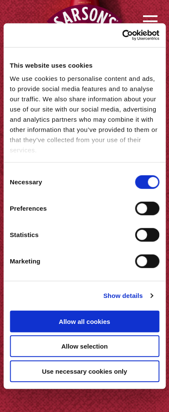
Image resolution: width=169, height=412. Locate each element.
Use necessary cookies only (84, 371)
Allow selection (84, 346)
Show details (123, 295)
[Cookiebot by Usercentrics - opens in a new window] (122, 35)
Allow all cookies (84, 321)
